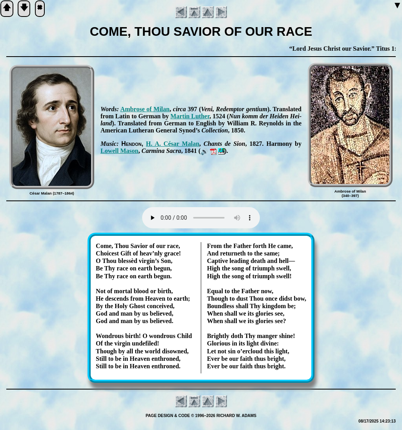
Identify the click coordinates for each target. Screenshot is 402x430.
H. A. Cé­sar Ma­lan (172, 143)
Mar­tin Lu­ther (189, 116)
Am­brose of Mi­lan (145, 109)
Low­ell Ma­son (119, 150)
